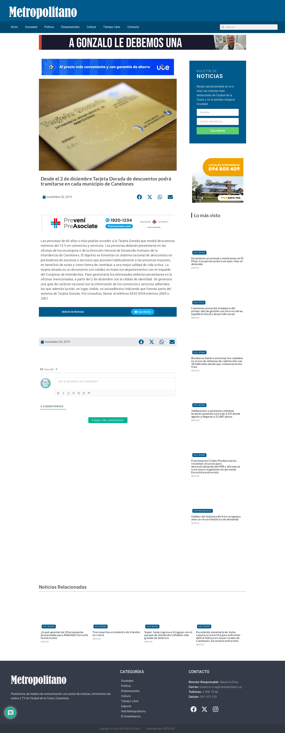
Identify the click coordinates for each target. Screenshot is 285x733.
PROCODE (169, 728)
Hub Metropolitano (133, 711)
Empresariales (70, 27)
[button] (139, 197)
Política (49, 27)
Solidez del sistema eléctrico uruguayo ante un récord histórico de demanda (216, 518)
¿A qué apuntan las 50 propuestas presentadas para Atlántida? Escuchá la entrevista (64, 634)
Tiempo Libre (111, 27)
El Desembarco (131, 716)
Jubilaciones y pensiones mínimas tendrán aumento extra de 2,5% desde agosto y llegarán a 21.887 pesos (215, 413)
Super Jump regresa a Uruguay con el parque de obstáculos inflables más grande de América (168, 634)
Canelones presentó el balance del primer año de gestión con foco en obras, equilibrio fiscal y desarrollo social (217, 311)
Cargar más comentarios (108, 420)
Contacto (133, 27)
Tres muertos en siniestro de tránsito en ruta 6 (116, 633)
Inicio (14, 27)
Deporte (126, 706)
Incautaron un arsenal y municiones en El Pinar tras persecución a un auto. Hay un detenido (217, 261)
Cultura (91, 27)
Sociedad (31, 27)
